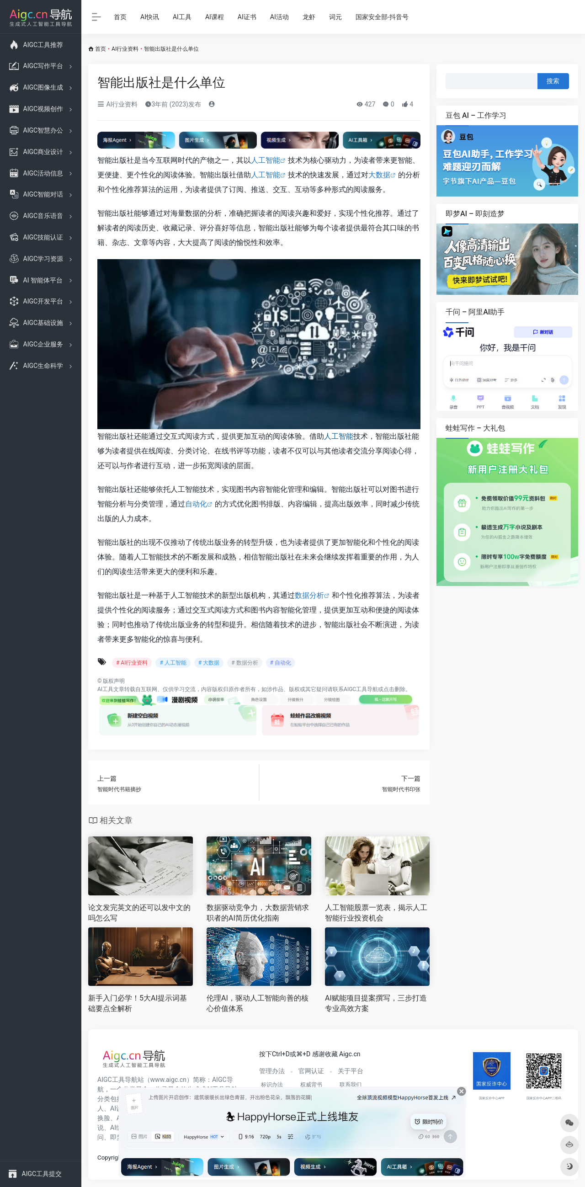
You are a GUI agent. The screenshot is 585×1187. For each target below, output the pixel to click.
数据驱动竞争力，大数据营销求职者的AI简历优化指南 (258, 912)
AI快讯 (149, 17)
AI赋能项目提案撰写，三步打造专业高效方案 (376, 1003)
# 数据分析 (244, 663)
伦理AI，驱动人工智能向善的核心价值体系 (257, 1003)
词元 (335, 17)
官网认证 (311, 1071)
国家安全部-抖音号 (382, 17)
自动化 (196, 504)
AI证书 (247, 17)
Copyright (110, 1157)
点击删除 (394, 689)
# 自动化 (280, 663)
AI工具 (182, 17)
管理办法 (272, 1071)
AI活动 (279, 17)
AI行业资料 (125, 49)
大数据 (379, 174)
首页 (120, 17)
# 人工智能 (173, 663)
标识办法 (272, 1084)
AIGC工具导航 (361, 689)
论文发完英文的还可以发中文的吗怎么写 (139, 912)
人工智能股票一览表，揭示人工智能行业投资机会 (376, 912)
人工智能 (265, 160)
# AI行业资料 (132, 663)
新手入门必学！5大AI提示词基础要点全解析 (137, 1003)
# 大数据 (208, 663)
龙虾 (309, 17)
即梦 (116, 1137)
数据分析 (309, 595)
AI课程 (214, 17)
